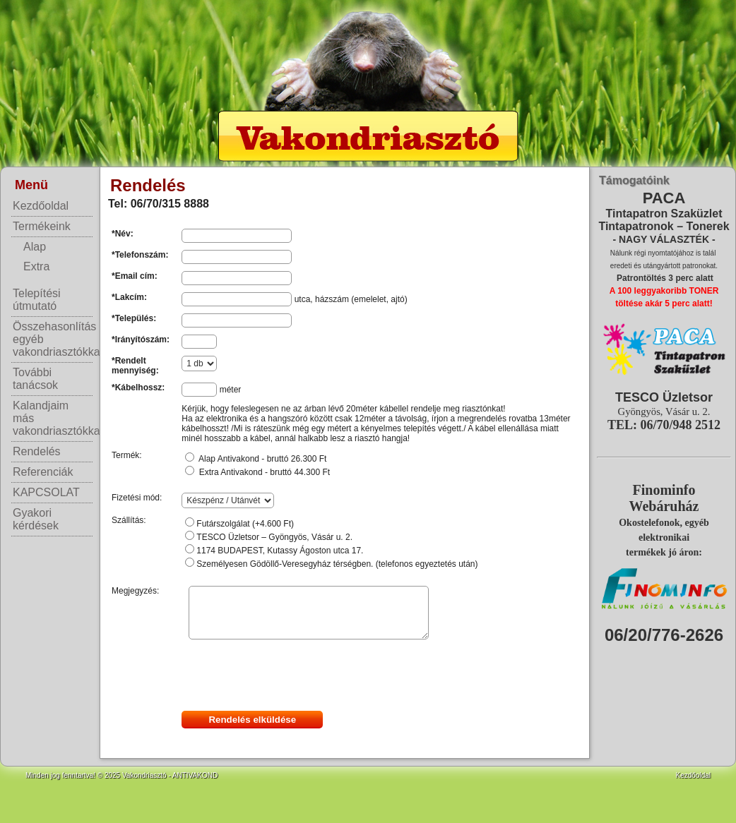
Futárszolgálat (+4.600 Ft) (245, 524)
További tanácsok (35, 378)
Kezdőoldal (41, 206)
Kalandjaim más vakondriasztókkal (53, 418)
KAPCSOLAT (46, 492)
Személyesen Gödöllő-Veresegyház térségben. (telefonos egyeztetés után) (336, 564)
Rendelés (37, 451)
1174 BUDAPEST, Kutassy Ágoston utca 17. (279, 550)
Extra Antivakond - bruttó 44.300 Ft (264, 472)
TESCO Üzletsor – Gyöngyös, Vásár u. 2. (274, 537)
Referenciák (43, 472)
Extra (36, 266)
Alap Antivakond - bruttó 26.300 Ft (262, 459)
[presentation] (289, 676)
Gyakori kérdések (36, 519)
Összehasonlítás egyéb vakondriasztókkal (53, 339)
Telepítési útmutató (37, 299)
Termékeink (42, 226)
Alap (34, 247)
